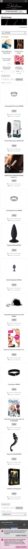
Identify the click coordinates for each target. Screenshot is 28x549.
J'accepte (18, 535)
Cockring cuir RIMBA (14, 384)
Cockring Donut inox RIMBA (14, 210)
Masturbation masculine (6, 52)
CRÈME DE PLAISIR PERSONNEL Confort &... (14, 176)
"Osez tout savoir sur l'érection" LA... (14, 350)
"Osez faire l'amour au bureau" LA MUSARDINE (14, 420)
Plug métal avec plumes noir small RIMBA (14, 315)
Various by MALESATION (14, 454)
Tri (1, 71)
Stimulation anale (19, 52)
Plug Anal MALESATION (14, 245)
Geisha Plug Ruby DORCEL (14, 280)
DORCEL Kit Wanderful (14, 489)
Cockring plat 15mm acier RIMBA (14, 106)
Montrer (18, 71)
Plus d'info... (24, 535)
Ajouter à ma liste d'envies (15, 114)
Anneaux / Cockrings (19, 68)
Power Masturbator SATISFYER (14, 141)
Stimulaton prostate (6, 68)
